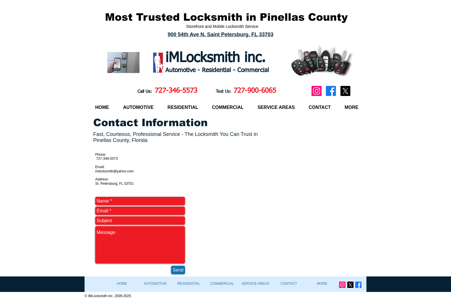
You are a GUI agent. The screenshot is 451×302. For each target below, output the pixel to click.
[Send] (178, 270)
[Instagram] (317, 91)
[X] (345, 91)
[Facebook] (331, 91)
